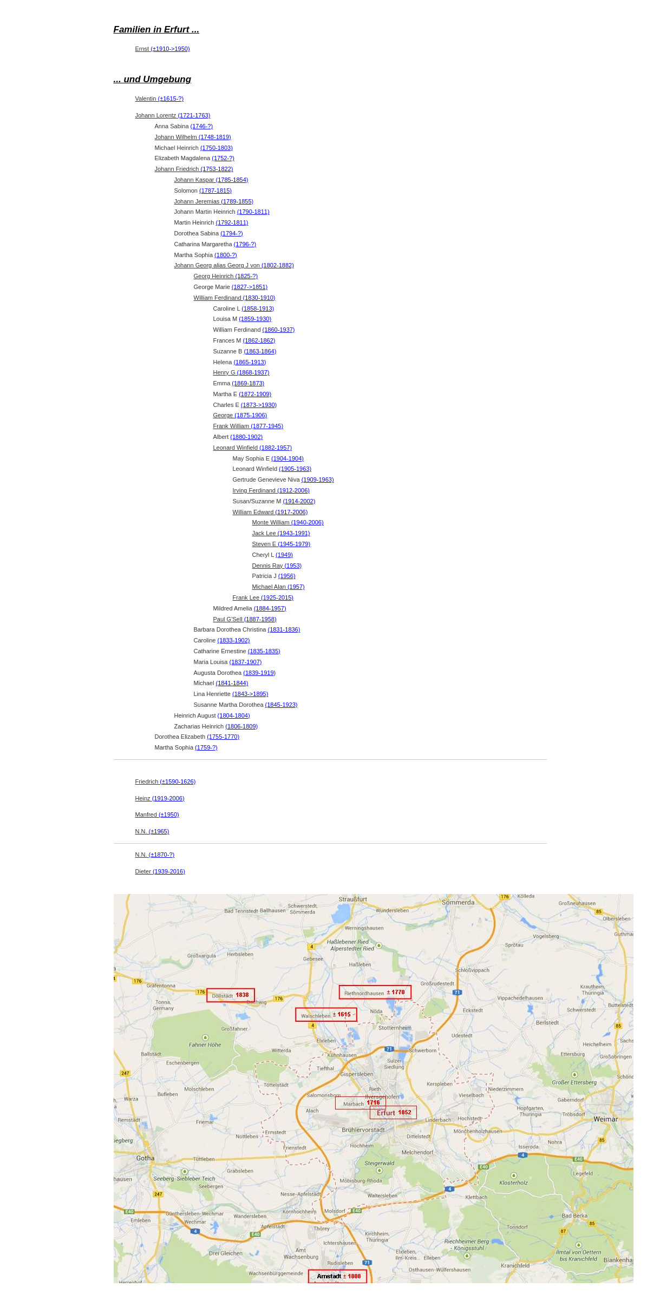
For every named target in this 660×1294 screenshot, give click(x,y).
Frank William (248, 426)
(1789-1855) (237, 201)
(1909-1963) (318, 479)
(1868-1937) (253, 372)
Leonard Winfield (252, 447)
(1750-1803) (216, 147)
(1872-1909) (255, 394)
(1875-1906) (250, 415)
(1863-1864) (260, 351)
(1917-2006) (291, 512)
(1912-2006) (293, 490)
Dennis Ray (277, 565)
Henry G (241, 372)
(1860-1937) (279, 329)
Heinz (160, 798)
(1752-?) (223, 158)
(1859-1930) (255, 319)
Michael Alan (278, 586)
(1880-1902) (246, 436)
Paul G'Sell (245, 619)
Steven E (281, 544)
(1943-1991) (294, 533)
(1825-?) (247, 276)
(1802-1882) (278, 265)
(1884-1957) (270, 608)
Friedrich (165, 781)
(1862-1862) (259, 340)
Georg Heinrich (226, 276)
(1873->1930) (259, 405)
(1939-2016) (169, 871)
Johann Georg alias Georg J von (234, 265)
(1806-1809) (241, 726)
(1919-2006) (168, 798)
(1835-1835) (264, 651)
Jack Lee (281, 533)
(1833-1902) (234, 640)
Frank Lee (263, 597)
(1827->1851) (249, 287)
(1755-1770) (223, 736)
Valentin (159, 98)
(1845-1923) (281, 704)
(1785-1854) (232, 179)
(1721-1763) (194, 115)
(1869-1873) (248, 383)
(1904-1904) (287, 458)
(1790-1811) (253, 211)
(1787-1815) (215, 190)
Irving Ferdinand (271, 490)
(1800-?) (225, 255)
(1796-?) (245, 244)
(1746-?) (202, 126)
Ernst (162, 48)
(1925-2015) (277, 597)
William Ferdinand (235, 297)
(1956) (287, 576)
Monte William (288, 522)
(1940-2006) (307, 522)
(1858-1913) (257, 308)
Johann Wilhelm (193, 137)
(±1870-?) (162, 854)
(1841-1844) (231, 683)
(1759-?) (206, 747)
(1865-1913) (249, 362)
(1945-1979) (294, 544)
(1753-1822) (217, 169)
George (240, 415)
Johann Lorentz (173, 115)
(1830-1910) (259, 297)
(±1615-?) (171, 98)
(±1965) (159, 831)
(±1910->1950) (170, 48)
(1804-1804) (234, 715)
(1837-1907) (246, 662)
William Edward (270, 512)
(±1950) (169, 814)
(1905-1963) (295, 468)
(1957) (296, 586)
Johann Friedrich (194, 169)
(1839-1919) (259, 672)
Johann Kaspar (211, 179)
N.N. (152, 831)
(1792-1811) (232, 222)
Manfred (157, 814)
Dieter (160, 871)
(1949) (284, 554)
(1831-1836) (283, 629)
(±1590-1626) (177, 781)
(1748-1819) (215, 137)
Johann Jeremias (214, 201)
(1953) (293, 565)
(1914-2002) (299, 501)
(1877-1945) (267, 426)
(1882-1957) (275, 447)
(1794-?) (231, 233)
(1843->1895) (250, 694)
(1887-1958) (260, 619)
